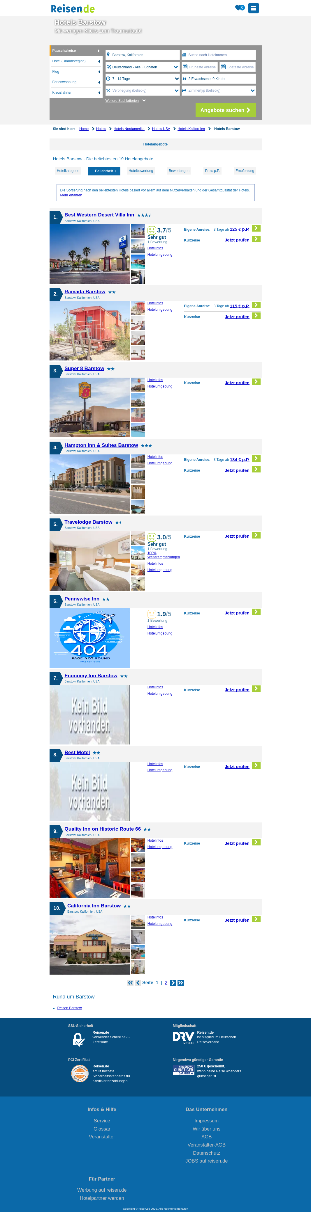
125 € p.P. (245, 228)
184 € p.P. (245, 458)
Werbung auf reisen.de (101, 1190)
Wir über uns (206, 1129)
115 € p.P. (245, 305)
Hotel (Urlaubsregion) (69, 61)
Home (84, 129)
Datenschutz (206, 1153)
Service (102, 1121)
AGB (206, 1137)
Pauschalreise (64, 51)
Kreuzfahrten (62, 92)
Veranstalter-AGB (207, 1145)
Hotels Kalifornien (191, 129)
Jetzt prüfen (243, 239)
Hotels (101, 129)
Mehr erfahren (71, 195)
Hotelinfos (155, 248)
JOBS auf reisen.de (206, 1161)
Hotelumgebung (160, 255)
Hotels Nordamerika (129, 129)
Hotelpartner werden (102, 1198)
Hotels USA (161, 129)
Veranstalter (102, 1137)
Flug (55, 72)
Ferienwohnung (64, 82)
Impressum (206, 1121)
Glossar (102, 1129)
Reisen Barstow (69, 1008)
